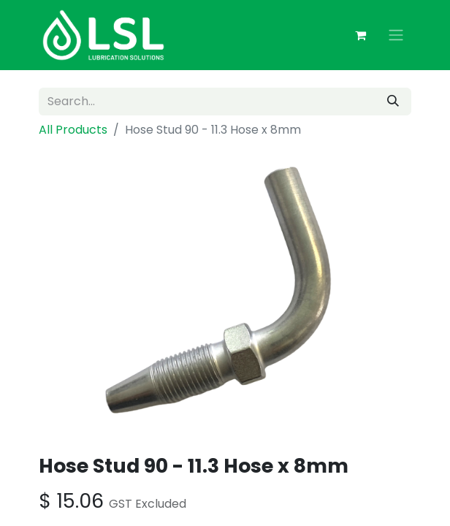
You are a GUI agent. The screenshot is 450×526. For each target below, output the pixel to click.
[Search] (393, 101)
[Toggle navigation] (396, 35)
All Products (73, 129)
